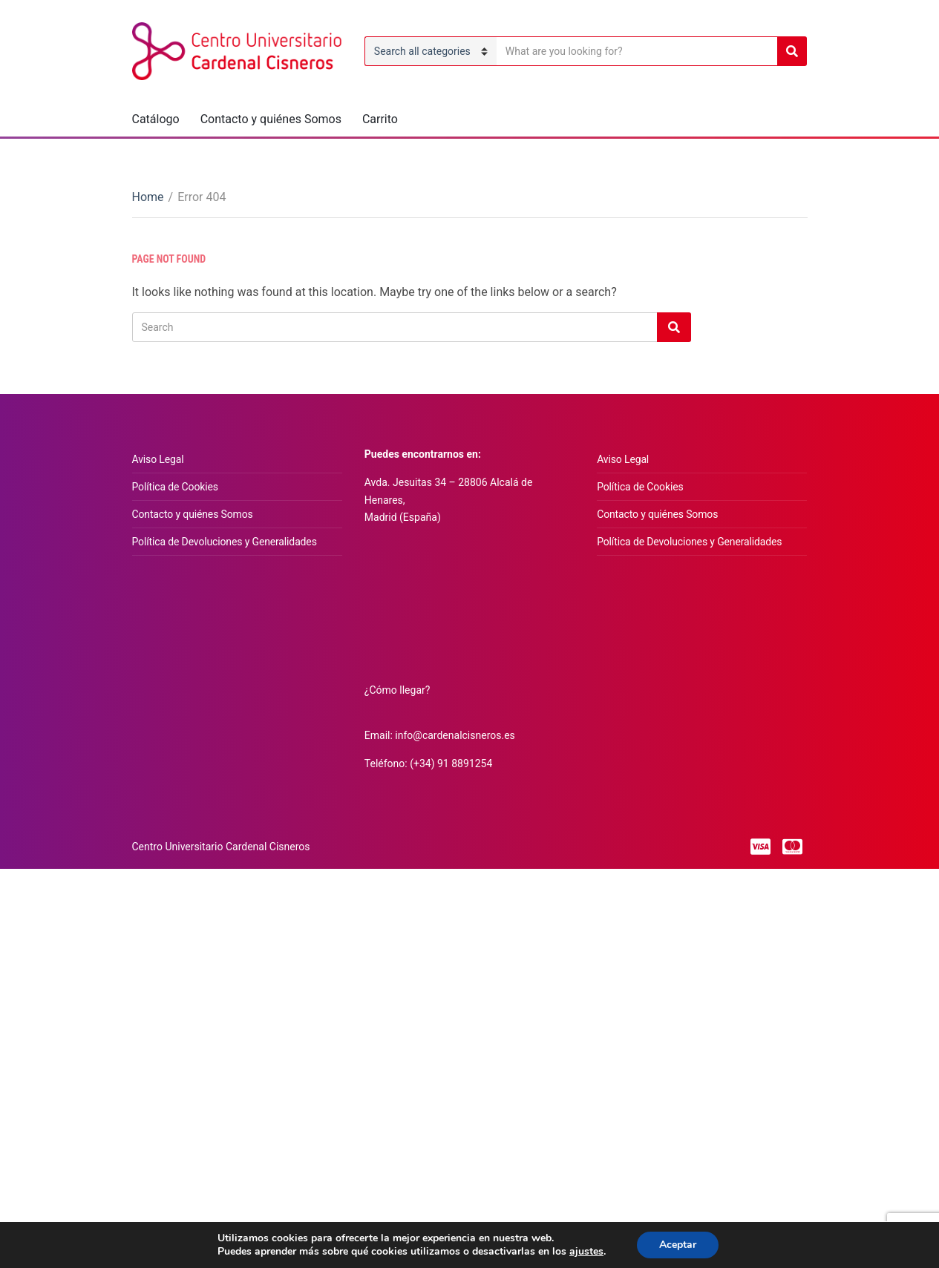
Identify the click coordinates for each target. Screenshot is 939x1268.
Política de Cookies (175, 487)
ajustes (586, 1251)
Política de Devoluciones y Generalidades (224, 542)
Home (148, 197)
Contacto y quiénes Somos (270, 119)
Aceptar (677, 1245)
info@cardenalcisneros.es (454, 735)
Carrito (380, 119)
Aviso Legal (158, 459)
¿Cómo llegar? (397, 690)
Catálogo (156, 119)
